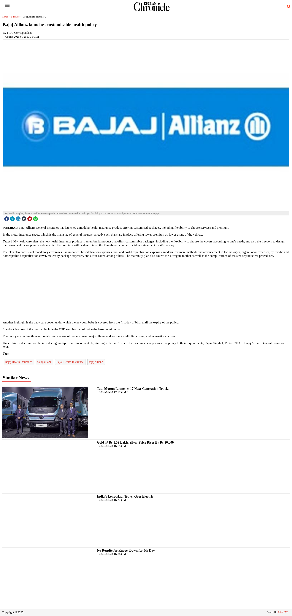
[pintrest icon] (30, 217)
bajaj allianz (44, 361)
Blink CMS (283, 612)
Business (17, 16)
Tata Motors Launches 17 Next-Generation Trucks (133, 388)
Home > (6, 16)
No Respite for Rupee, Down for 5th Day (126, 550)
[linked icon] (18, 217)
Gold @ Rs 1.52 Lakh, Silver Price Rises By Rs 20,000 (135, 442)
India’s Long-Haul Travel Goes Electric (125, 496)
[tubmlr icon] (24, 217)
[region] (146, 289)
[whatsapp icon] (36, 217)
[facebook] (7, 217)
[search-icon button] (288, 6)
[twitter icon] (13, 217)
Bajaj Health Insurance (19, 361)
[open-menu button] (7, 5)
